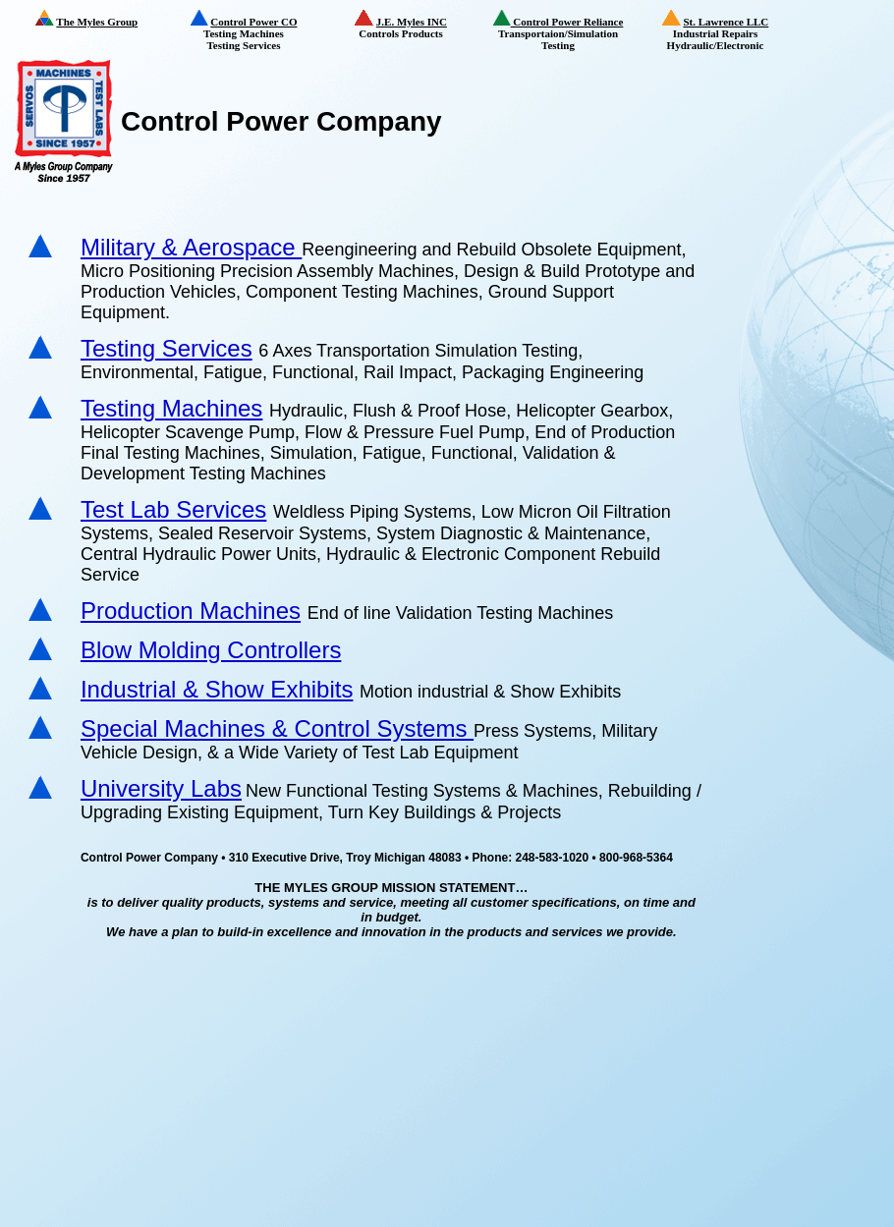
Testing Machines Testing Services (256, 30)
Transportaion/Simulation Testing (565, 30)
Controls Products (417, 24)
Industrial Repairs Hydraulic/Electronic (728, 31)
